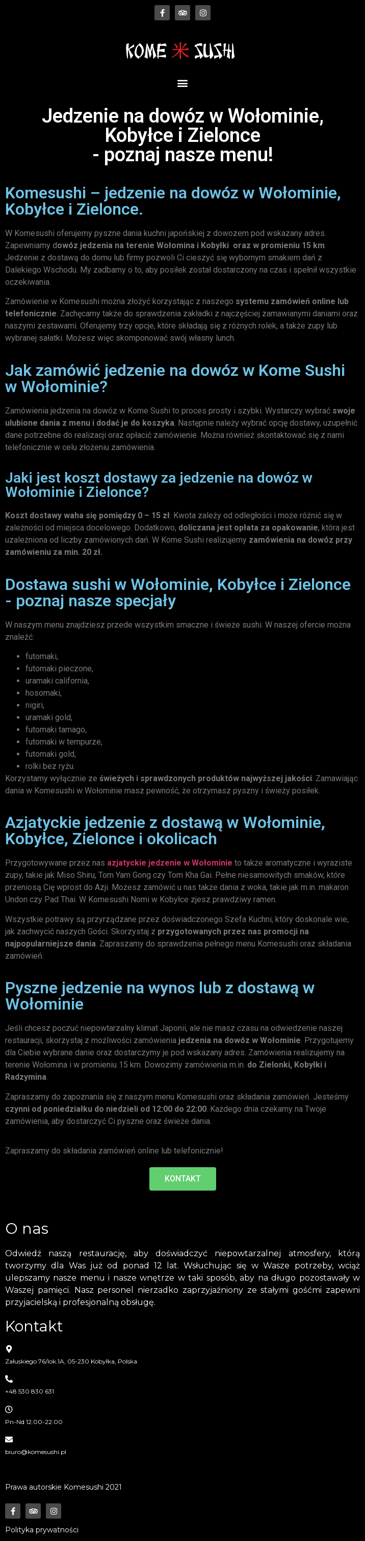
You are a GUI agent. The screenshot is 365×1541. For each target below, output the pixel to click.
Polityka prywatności (42, 1529)
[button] (182, 82)
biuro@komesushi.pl (35, 1452)
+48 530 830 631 (29, 1391)
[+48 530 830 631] (9, 1379)
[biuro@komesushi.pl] (9, 1439)
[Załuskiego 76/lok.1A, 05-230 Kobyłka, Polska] (9, 1349)
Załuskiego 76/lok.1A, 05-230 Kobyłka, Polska (71, 1361)
